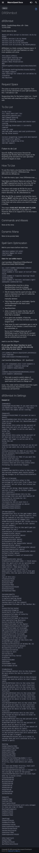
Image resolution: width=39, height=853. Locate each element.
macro (5, 8)
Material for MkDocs (14, 851)
